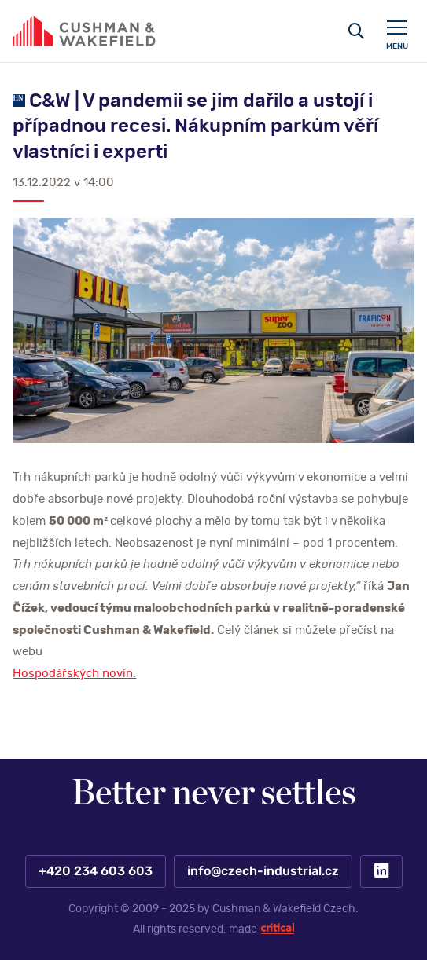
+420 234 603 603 (95, 871)
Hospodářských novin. (74, 674)
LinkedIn (381, 871)
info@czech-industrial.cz (262, 871)
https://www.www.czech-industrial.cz (84, 31)
